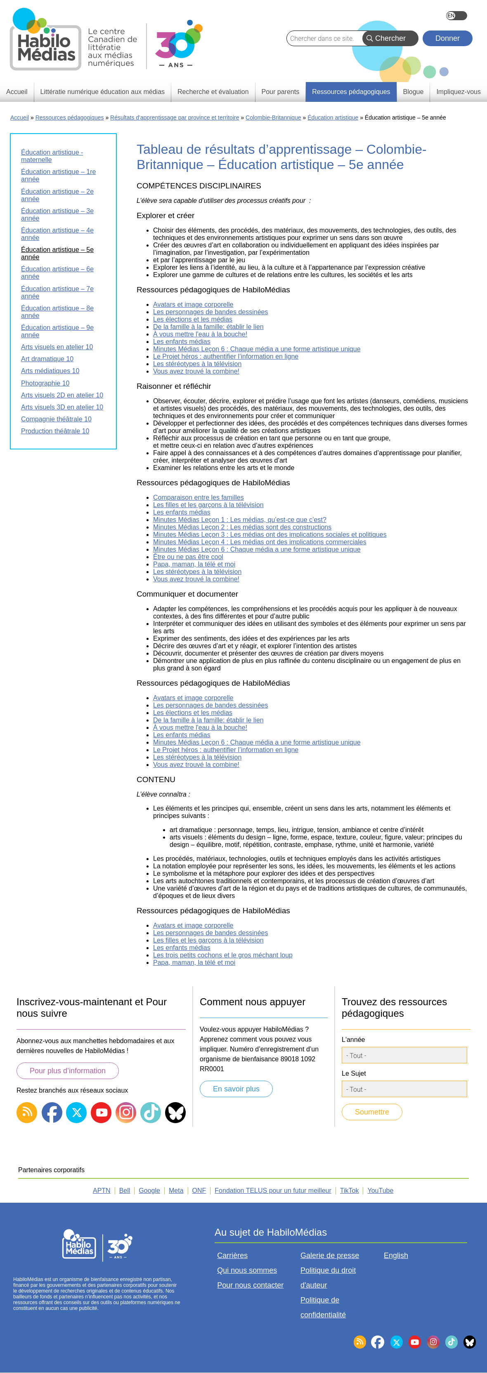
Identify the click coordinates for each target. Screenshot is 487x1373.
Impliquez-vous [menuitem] (458, 91)
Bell (124, 1190)
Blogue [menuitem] (413, 91)
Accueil (19, 117)
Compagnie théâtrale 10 (56, 419)
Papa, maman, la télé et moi (194, 564)
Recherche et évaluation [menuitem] (213, 91)
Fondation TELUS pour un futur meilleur (273, 1190)
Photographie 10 (45, 383)
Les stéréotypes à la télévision (197, 363)
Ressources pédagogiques (69, 117)
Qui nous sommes (247, 1270)
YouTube (380, 1190)
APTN (102, 1190)
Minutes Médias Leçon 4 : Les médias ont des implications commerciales (259, 541)
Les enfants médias (181, 341)
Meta (176, 1190)
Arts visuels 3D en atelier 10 (62, 407)
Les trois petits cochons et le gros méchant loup (223, 955)
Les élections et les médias (192, 319)
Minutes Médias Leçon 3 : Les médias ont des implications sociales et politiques (270, 534)
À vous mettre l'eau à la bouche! (200, 334)
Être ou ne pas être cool (188, 556)
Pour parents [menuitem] (281, 91)
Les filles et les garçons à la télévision (208, 504)
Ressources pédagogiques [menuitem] (351, 91)
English (456, 15)
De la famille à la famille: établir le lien (208, 326)
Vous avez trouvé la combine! (196, 371)
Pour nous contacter (250, 1285)
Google (149, 1190)
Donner (447, 38)
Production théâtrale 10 (55, 431)
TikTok (349, 1190)
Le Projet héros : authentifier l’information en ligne (225, 356)
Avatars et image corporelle (193, 304)
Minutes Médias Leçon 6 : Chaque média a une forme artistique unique (257, 349)
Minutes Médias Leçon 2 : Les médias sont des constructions (242, 527)
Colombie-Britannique (273, 117)
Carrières (232, 1255)
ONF (199, 1190)
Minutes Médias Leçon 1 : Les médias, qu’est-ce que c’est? (239, 519)
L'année (353, 1039)
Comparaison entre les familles (198, 497)
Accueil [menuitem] (17, 91)
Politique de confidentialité (323, 1307)
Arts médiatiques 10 (50, 370)
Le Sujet (354, 1073)
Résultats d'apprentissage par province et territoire (174, 117)
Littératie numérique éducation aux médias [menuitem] (102, 91)
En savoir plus (236, 1089)
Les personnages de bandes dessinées (210, 311)
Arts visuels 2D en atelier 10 (62, 395)
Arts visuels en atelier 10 (57, 346)
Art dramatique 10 (47, 358)
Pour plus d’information (68, 1071)
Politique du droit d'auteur (328, 1277)
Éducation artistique (332, 117)
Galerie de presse (329, 1255)
